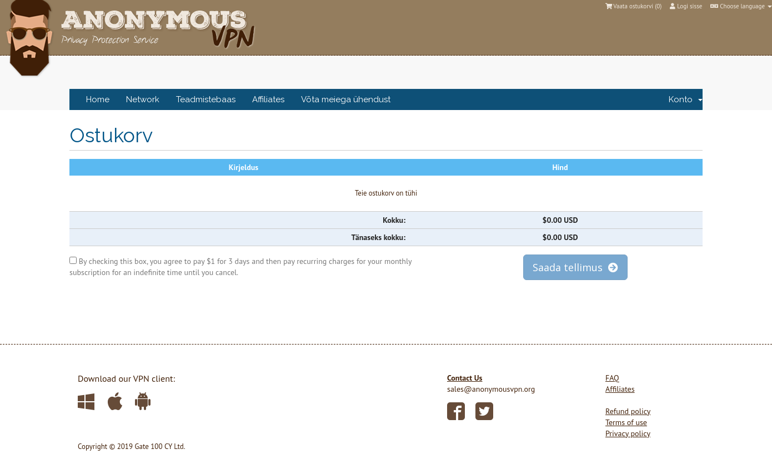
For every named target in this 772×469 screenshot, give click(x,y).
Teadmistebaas (205, 99)
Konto (686, 99)
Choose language (741, 6)
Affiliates (268, 99)
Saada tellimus (575, 267)
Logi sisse (686, 6)
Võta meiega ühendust (345, 99)
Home (97, 99)
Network (142, 99)
